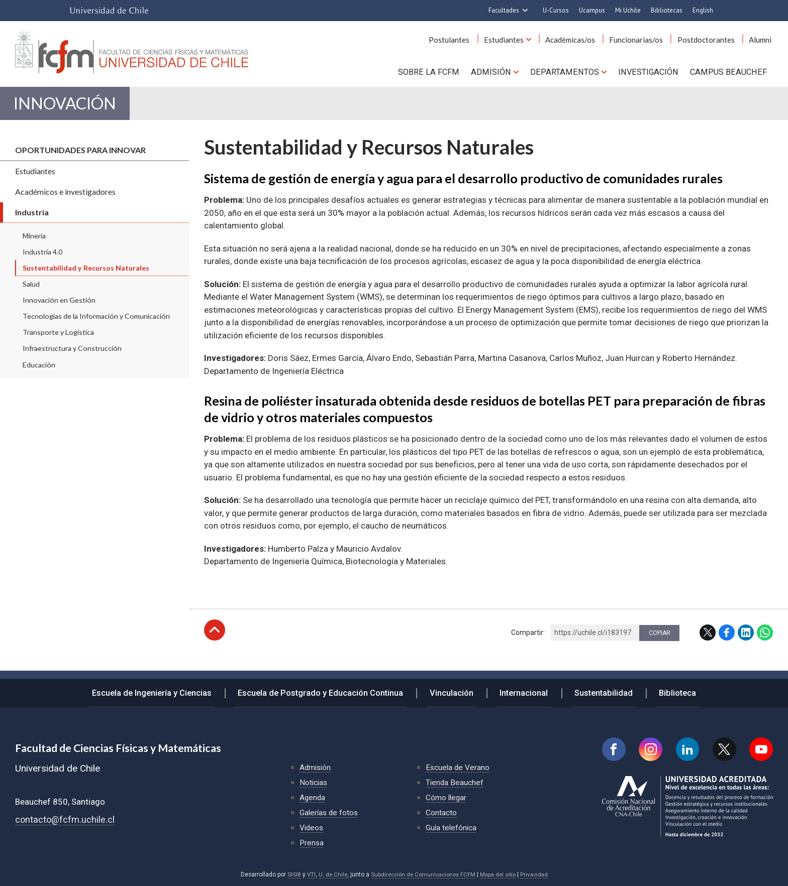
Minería (34, 241)
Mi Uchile (628, 10)
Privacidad (538, 874)
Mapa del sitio (500, 874)
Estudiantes (518, 39)
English (703, 10)
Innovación (74, 106)
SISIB (288, 874)
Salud (31, 289)
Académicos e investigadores (65, 197)
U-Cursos (556, 10)
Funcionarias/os (644, 39)
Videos (312, 827)
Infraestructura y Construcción (72, 354)
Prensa (312, 842)
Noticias (314, 782)
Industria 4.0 (42, 257)
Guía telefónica (452, 827)
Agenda (313, 797)
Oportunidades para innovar (80, 155)
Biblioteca (666, 691)
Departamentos (568, 71)
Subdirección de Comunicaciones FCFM (422, 874)
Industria (32, 217)
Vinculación (455, 691)
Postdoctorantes (710, 39)
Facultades (503, 10)
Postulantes (466, 39)
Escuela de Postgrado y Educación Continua (329, 691)
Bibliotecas (666, 10)
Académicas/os (581, 39)
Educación (39, 370)
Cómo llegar (447, 797)
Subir (214, 635)
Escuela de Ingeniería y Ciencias (164, 691)
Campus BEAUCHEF (730, 71)
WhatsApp (765, 638)
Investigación (650, 71)
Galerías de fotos (330, 812)
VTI (306, 874)
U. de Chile (328, 874)
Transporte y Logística (58, 338)
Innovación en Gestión (59, 305)
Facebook (726, 638)
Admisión (497, 71)
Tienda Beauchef (455, 782)
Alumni (761, 39)
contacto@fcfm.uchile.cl (65, 819)
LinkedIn (745, 638)
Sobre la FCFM (436, 71)
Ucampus (592, 10)
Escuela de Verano (458, 767)
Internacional (522, 691)
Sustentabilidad (597, 691)
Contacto (441, 812)
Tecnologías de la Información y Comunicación (96, 321)
